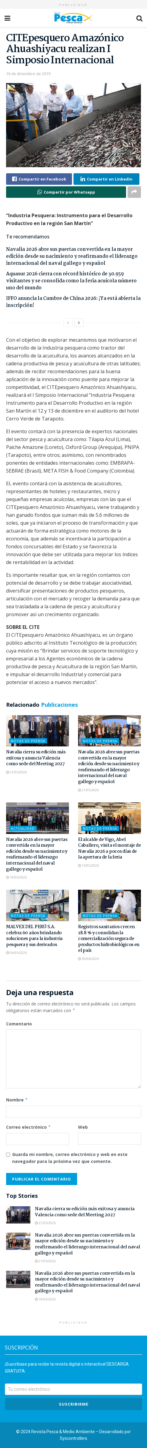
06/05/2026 (16, 952)
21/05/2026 (16, 772)
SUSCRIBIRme (73, 1404)
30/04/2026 (88, 958)
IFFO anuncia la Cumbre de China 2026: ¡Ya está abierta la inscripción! (73, 302)
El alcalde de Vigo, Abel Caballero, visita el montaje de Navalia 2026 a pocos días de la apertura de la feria (109, 848)
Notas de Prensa (28, 741)
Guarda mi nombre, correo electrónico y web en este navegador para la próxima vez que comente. (70, 1157)
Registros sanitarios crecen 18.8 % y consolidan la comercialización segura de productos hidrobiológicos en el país (108, 938)
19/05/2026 (16, 877)
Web (83, 1127)
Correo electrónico (28, 1127)
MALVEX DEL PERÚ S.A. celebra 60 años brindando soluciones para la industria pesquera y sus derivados (34, 935)
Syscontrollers (73, 1438)
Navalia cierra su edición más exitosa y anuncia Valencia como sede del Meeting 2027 (36, 758)
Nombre (17, 1100)
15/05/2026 (88, 865)
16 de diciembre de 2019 (28, 73)
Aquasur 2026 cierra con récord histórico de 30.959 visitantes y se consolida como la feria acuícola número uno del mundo (71, 281)
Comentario (19, 1024)
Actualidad (23, 828)
